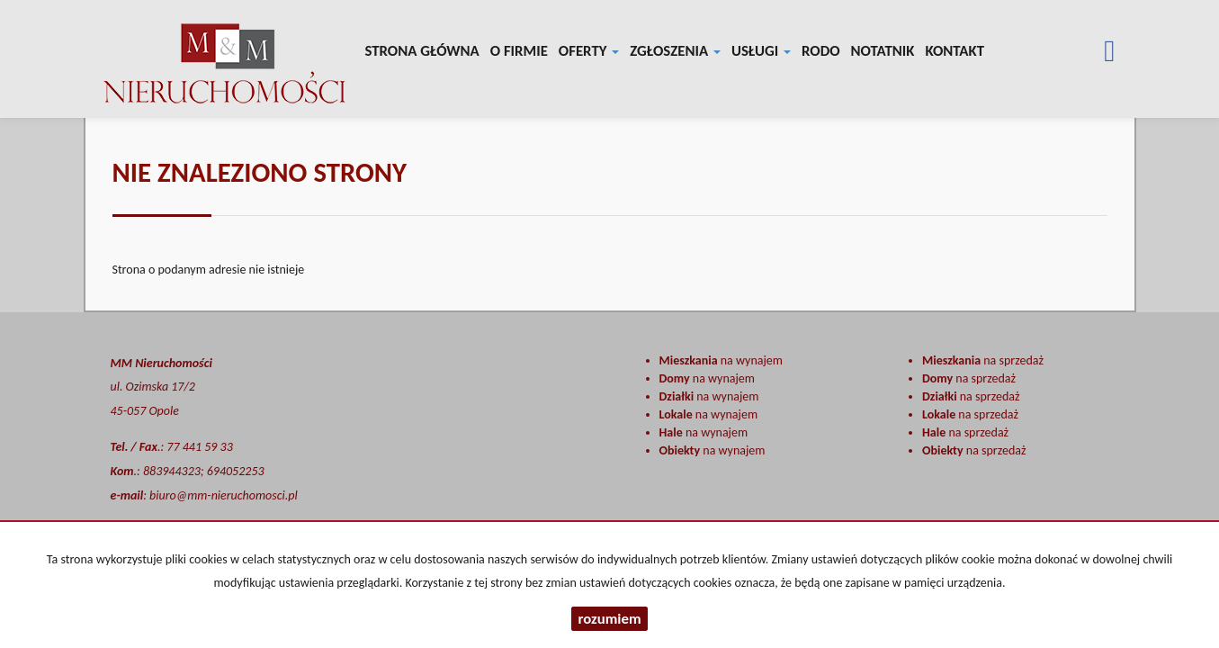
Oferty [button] (589, 50)
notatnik (883, 50)
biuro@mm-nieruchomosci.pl (223, 495)
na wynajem (721, 360)
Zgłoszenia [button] (675, 50)
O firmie (519, 50)
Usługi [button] (761, 50)
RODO (821, 50)
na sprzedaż (983, 360)
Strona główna (422, 50)
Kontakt (954, 50)
